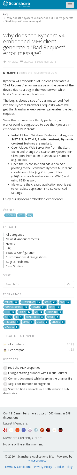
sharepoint (35, 317)
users (42, 322)
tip (19, 317)
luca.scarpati (16, 350)
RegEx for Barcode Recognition (29, 384)
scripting (54, 312)
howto (39, 307)
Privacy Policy (43, 467)
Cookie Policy (63, 467)
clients (58, 322)
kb (8, 317)
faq (30, 215)
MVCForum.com (38, 460)
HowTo (11, 244)
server (11, 302)
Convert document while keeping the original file (40, 378)
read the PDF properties (24, 367)
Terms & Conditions (18, 467)
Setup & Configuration (20, 253)
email (28, 322)
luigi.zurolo (10, 73)
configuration (16, 307)
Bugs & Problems (17, 262)
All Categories (15, 234)
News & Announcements (22, 239)
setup (21, 215)
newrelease (31, 302)
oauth (53, 317)
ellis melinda (16, 344)
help (54, 307)
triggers (12, 322)
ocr (10, 312)
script (25, 312)
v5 (39, 312)
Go (69, 284)
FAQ (8, 248)
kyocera (10, 215)
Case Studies (14, 266)
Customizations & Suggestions (26, 257)
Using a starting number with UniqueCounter (37, 373)
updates (12, 327)
